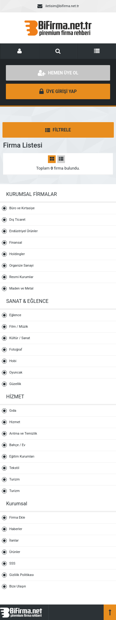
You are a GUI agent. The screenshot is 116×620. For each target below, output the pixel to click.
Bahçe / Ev (17, 445)
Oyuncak (15, 372)
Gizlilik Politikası (21, 575)
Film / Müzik (18, 327)
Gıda (12, 411)
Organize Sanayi (21, 266)
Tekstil (14, 468)
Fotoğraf (15, 350)
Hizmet (14, 422)
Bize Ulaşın (17, 586)
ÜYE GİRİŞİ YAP (58, 91)
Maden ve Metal (21, 288)
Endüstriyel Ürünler (23, 231)
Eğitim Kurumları (21, 456)
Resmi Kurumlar (21, 277)
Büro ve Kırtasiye (22, 208)
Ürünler (14, 552)
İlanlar (14, 540)
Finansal (15, 243)
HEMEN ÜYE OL (58, 73)
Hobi (12, 361)
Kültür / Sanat (19, 338)
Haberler (15, 529)
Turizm (14, 479)
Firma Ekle (17, 518)
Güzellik (15, 384)
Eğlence (15, 315)
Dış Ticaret (17, 220)
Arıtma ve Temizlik (23, 434)
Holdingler (17, 254)
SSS (12, 563)
